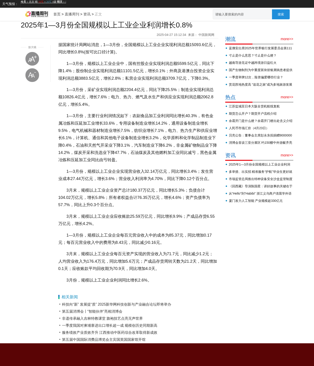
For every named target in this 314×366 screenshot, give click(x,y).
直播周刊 (72, 14)
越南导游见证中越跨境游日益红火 (253, 62)
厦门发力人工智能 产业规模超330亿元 (256, 201)
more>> (287, 39)
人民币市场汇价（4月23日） (249, 128)
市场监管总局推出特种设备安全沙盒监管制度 (260, 179)
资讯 (87, 14)
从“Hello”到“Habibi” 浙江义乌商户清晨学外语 (260, 193)
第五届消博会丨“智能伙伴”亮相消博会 (92, 311)
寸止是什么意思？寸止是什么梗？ (253, 55)
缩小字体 (32, 75)
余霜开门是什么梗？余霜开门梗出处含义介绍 (260, 121)
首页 (57, 14)
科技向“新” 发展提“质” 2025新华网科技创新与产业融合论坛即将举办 (116, 304)
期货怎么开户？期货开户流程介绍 (253, 113)
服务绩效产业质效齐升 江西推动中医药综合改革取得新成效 (109, 332)
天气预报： (10, 4)
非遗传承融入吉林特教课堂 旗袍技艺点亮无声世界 (102, 318)
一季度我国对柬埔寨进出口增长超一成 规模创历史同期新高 (109, 325)
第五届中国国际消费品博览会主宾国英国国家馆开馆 (104, 339)
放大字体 (32, 59)
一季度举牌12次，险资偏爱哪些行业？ (256, 77)
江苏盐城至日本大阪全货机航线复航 (254, 106)
